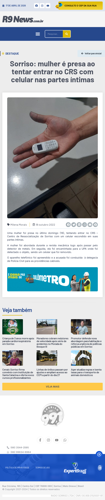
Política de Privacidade (17, 467)
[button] (37, 34)
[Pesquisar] (66, 33)
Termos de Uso (42, 467)
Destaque (12, 53)
